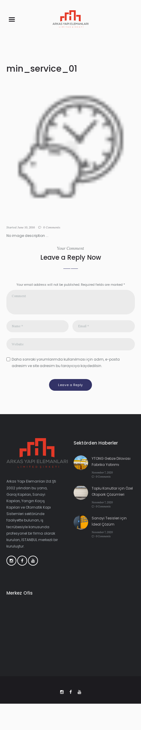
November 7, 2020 (102, 472)
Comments (51, 227)
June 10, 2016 (26, 227)
